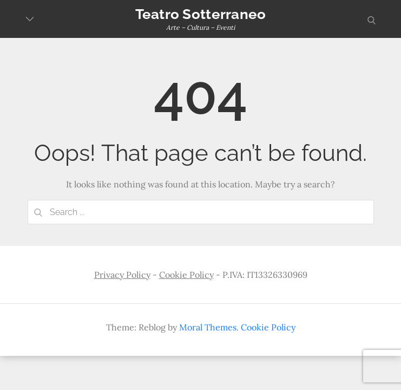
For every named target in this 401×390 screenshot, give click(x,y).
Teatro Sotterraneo (200, 14)
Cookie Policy (186, 274)
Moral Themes (207, 327)
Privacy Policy (122, 274)
